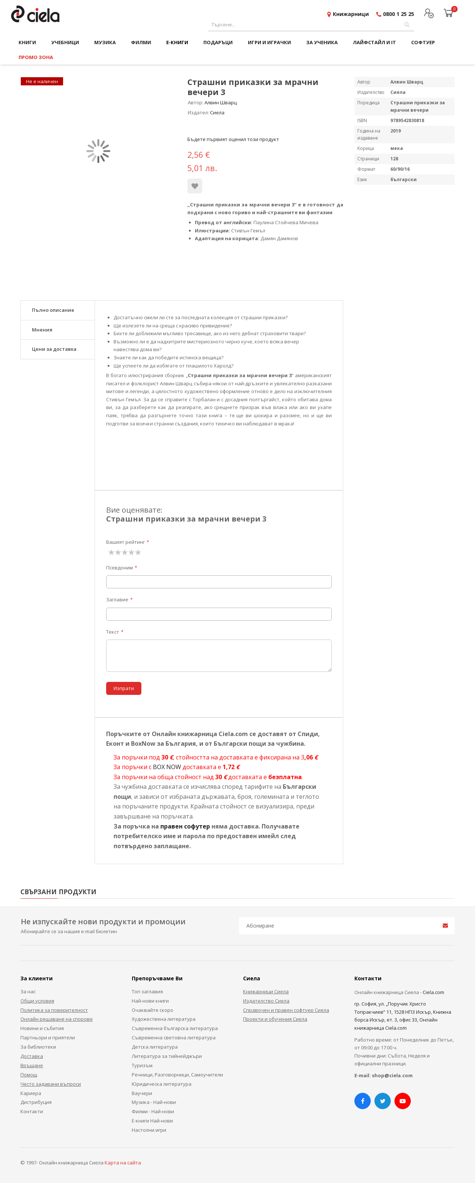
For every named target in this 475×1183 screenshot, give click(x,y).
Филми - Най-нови (153, 1111)
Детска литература (155, 1046)
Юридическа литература (161, 1084)
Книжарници (351, 13)
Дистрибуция (36, 1102)
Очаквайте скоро (152, 1010)
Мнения (42, 329)
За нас (28, 991)
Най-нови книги (150, 1000)
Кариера (30, 1093)
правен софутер (185, 826)
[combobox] (311, 24)
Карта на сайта (123, 1162)
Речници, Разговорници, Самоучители (177, 1074)
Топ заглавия (147, 991)
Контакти (31, 1111)
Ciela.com (433, 992)
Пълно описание (53, 310)
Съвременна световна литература (174, 1037)
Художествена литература (164, 1019)
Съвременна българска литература (175, 1028)
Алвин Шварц (220, 102)
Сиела (217, 112)
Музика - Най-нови (154, 1102)
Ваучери (142, 1093)
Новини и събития (42, 1028)
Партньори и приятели (47, 1037)
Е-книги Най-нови (152, 1120)
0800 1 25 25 (398, 13)
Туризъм (142, 1065)
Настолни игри (149, 1130)
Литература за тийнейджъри (167, 1056)
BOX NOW (167, 767)
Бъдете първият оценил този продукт (233, 139)
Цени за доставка (54, 349)
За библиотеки (38, 1046)
